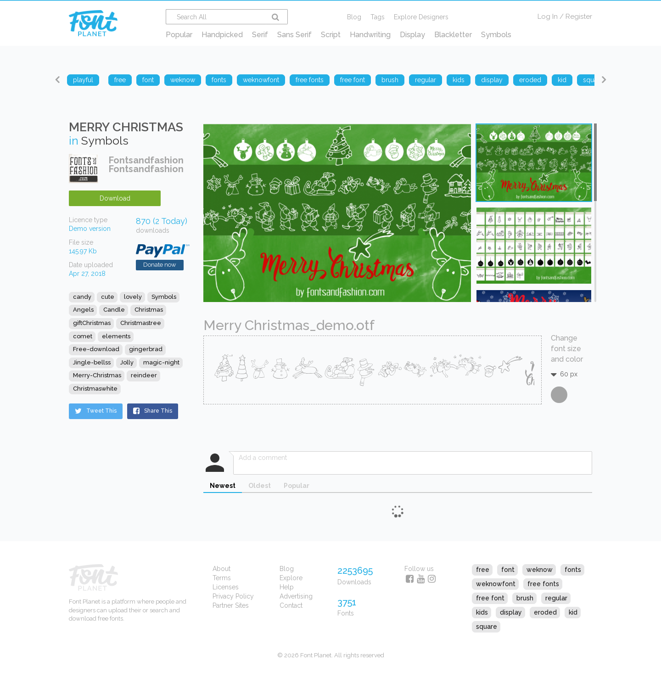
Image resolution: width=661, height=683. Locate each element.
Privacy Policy (233, 596)
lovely (133, 296)
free (482, 569)
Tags (377, 17)
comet (82, 336)
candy (82, 296)
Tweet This (96, 410)
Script (331, 34)
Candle (114, 309)
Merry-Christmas (97, 375)
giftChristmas (92, 322)
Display (412, 34)
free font (490, 598)
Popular (179, 34)
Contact (291, 605)
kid (573, 612)
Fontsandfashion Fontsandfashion (146, 164)
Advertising (296, 596)
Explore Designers (421, 17)
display (511, 612)
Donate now (159, 264)
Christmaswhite (95, 388)
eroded (545, 612)
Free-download (96, 349)
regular (556, 598)
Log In (548, 16)
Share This (152, 410)
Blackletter (453, 34)
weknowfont (495, 584)
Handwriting (370, 34)
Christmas (148, 309)
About (221, 568)
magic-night (161, 362)
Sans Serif (294, 34)
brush (524, 598)
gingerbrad (145, 349)
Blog (354, 17)
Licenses (226, 587)
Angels (83, 309)
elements (116, 336)
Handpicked (222, 34)
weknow (540, 569)
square (486, 626)
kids (482, 612)
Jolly (127, 362)
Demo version (90, 228)
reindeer (144, 375)
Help (287, 587)
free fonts (543, 584)
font (508, 569)
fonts (573, 569)
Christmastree (140, 322)
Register (579, 16)
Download (115, 198)
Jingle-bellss (92, 362)
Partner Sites (231, 605)
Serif (260, 34)
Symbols (496, 34)
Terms (222, 578)
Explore (291, 578)
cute (107, 296)
